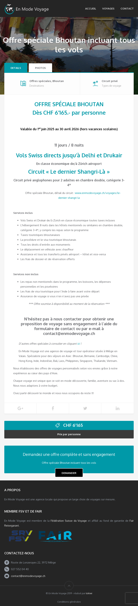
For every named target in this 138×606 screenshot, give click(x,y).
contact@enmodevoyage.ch (28, 576)
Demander (69, 473)
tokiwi (89, 593)
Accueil (90, 8)
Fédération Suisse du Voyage (69, 520)
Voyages (108, 8)
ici (78, 343)
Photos (40, 67)
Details (16, 67)
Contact (127, 8)
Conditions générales (69, 601)
